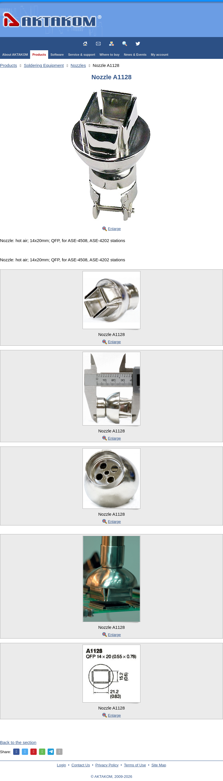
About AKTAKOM (15, 54)
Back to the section (18, 742)
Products (39, 54)
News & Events (135, 54)
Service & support (81, 54)
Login (61, 765)
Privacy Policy (107, 765)
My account (160, 54)
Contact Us (80, 765)
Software (57, 54)
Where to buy (109, 54)
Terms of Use (135, 765)
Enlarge (114, 229)
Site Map (158, 765)
